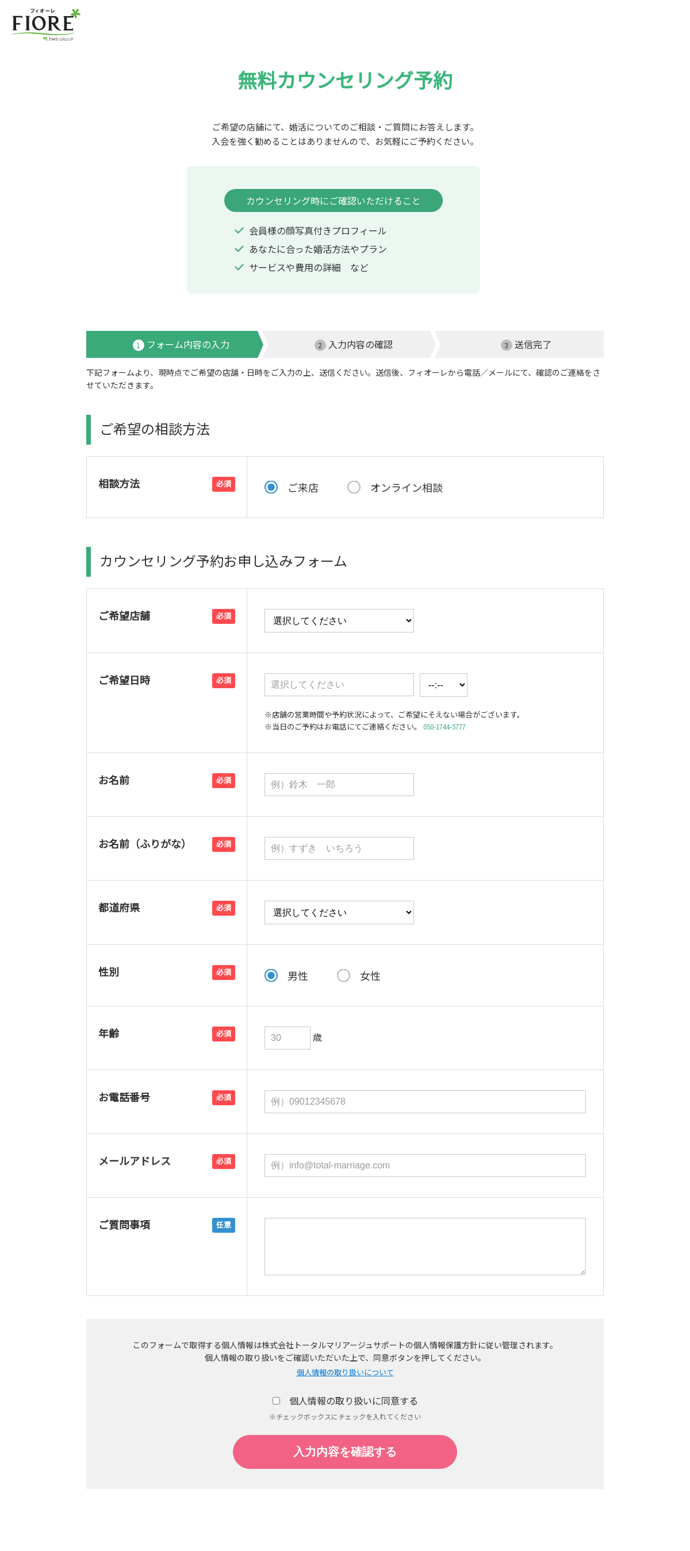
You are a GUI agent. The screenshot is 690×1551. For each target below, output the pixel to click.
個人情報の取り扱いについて (345, 1373)
